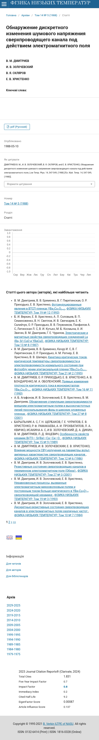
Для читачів (13, 563)
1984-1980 (13, 649)
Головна (11, 15)
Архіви (25, 15)
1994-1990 (13, 639)
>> (14, 522)
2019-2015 (13, 615)
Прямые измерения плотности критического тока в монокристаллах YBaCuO (51, 385)
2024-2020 (13, 610)
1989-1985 (13, 644)
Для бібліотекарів (17, 576)
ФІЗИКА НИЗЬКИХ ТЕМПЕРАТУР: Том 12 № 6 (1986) (48, 458)
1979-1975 (13, 654)
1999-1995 (13, 634)
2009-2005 (13, 625)
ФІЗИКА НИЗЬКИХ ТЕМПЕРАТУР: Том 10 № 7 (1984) (48, 515)
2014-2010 (13, 620)
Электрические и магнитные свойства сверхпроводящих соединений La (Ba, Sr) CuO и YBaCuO (51, 337)
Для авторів (13, 569)
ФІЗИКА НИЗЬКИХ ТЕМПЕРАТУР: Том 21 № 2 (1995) (48, 373)
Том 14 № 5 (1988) (46, 15)
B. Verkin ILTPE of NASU (58, 723)
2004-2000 (13, 630)
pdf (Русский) (18, 126)
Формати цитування (19, 184)
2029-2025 (13, 605)
